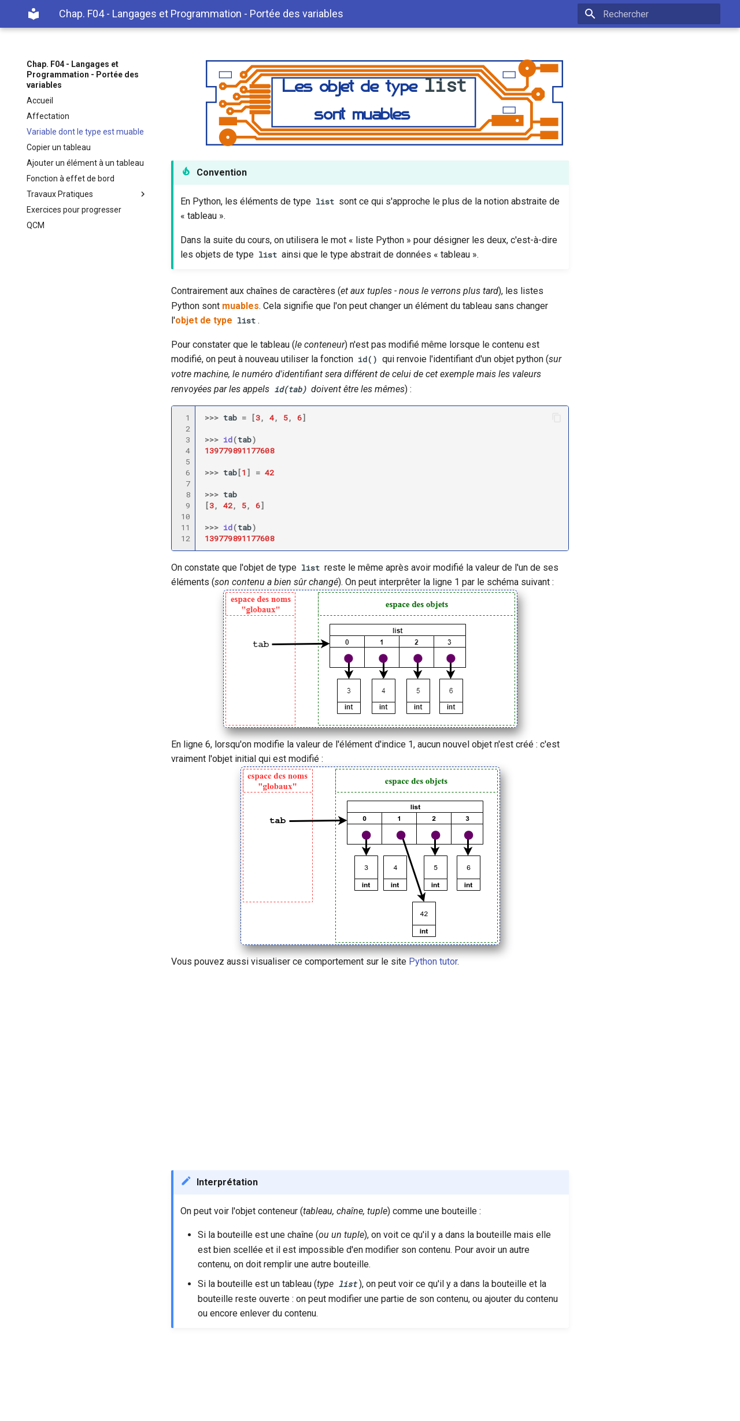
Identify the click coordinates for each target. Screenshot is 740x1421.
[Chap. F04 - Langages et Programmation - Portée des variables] (33, 13)
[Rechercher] (652, 13)
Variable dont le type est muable (85, 131)
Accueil (40, 100)
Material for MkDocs (96, 1408)
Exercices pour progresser (74, 209)
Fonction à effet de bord (70, 178)
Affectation (48, 116)
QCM (36, 225)
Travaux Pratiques (87, 194)
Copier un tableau (59, 147)
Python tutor (433, 961)
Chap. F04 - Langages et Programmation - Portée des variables (83, 74)
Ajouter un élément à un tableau (85, 163)
